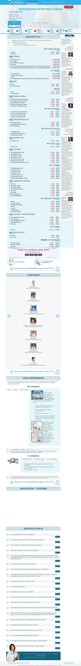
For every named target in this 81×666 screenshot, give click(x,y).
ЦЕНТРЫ (61, 2)
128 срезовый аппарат (52, 459)
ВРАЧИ (57, 2)
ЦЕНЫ (43, 2)
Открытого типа (24, 389)
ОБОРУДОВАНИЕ (52, 2)
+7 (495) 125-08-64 (32, 1)
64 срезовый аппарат (39, 459)
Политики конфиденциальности (51, 657)
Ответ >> (57, 536)
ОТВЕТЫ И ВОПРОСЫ (46, 4)
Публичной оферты (40, 658)
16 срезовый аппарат (27, 459)
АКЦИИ (46, 2)
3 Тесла (9, 389)
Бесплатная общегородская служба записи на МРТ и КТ (18, 2)
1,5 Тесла (15, 389)
